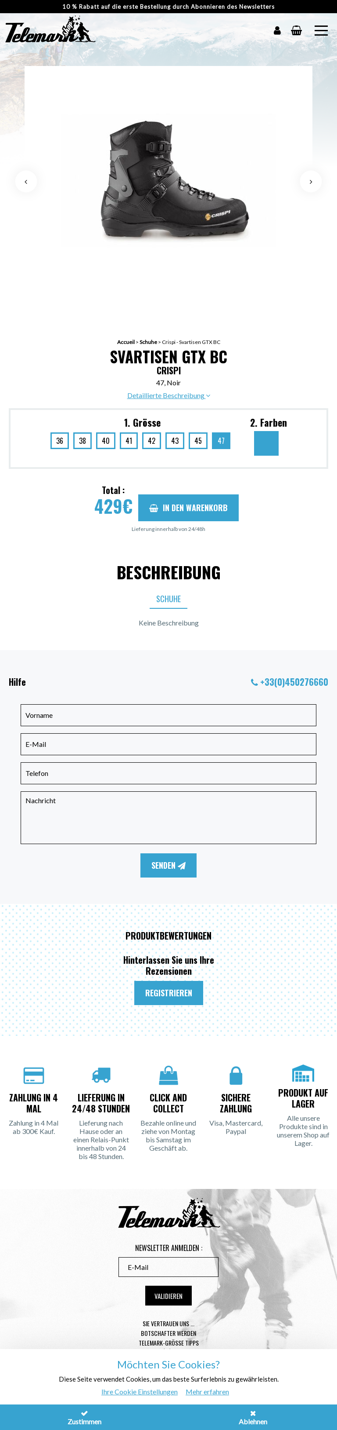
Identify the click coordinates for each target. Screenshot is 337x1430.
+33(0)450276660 (294, 681)
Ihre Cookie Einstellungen (139, 1391)
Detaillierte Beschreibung (168, 395)
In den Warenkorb (188, 507)
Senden (168, 865)
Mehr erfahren (207, 1391)
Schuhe (148, 342)
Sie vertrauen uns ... (168, 1323)
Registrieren (168, 992)
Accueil (126, 342)
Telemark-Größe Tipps (169, 1342)
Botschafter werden (168, 1333)
